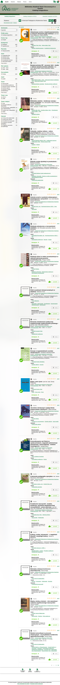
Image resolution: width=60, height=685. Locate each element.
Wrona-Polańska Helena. (39, 140)
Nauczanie (34, 209)
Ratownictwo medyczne (47, 271)
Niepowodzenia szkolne (37, 177)
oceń (58, 29)
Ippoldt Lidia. (36, 110)
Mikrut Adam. (46, 45)
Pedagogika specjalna (37, 487)
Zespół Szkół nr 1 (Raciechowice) (39, 647)
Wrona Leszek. (45, 141)
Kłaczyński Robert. (40, 81)
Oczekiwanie (47, 303)
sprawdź (55, 57)
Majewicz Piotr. (36, 45)
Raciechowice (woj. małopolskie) (49, 650)
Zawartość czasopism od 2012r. (50, 16)
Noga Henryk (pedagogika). (38, 578)
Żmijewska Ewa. (37, 514)
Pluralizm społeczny (48, 550)
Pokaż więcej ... (4, 63)
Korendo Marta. (35, 418)
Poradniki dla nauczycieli (37, 584)
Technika (50, 581)
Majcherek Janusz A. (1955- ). (39, 548)
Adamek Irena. (36, 206)
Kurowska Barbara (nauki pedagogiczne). (41, 173)
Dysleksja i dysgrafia (36, 176)
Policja (45, 459)
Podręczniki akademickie (37, 180)
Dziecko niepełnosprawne (38, 48)
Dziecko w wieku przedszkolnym (49, 176)
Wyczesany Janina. (37, 484)
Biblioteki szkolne (36, 114)
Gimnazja (39, 648)
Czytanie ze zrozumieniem (38, 421)
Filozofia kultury (35, 550)
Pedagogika (41, 517)
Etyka (33, 392)
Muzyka (45, 239)
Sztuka (49, 239)
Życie (42, 392)
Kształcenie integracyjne (50, 48)
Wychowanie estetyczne (37, 239)
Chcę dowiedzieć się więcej (23, 683)
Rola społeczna (46, 616)
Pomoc (25, 1)
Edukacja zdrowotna (36, 271)
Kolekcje (15, 22)
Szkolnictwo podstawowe (37, 649)
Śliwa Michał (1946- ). (38, 79)
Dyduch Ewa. (48, 484)
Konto (30, 1)
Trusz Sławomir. (35, 300)
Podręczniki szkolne (36, 424)
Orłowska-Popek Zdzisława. (38, 361)
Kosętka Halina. (46, 110)
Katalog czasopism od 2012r (30, 16)
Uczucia (41, 364)
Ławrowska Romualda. (38, 235)
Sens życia (37, 392)
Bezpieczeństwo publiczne (51, 84)
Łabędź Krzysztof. (37, 331)
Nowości (13, 1)
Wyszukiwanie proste (8, 22)
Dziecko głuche (35, 364)
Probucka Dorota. (37, 389)
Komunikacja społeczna (37, 459)
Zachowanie (42, 304)
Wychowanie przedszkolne (38, 273)
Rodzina (34, 144)
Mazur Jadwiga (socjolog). (38, 456)
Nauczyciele (40, 303)
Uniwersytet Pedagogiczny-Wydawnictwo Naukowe (46, 105)
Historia (19, 1)
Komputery (38, 581)
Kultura (38, 144)
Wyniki (6, 1)
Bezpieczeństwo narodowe (38, 84)
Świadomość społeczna (37, 334)
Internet (33, 581)
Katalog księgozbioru (10, 16)
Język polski (55, 421)
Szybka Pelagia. (35, 269)
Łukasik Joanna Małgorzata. (38, 613)
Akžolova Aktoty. (46, 514)
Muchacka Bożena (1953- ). (49, 206)
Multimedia (44, 581)
